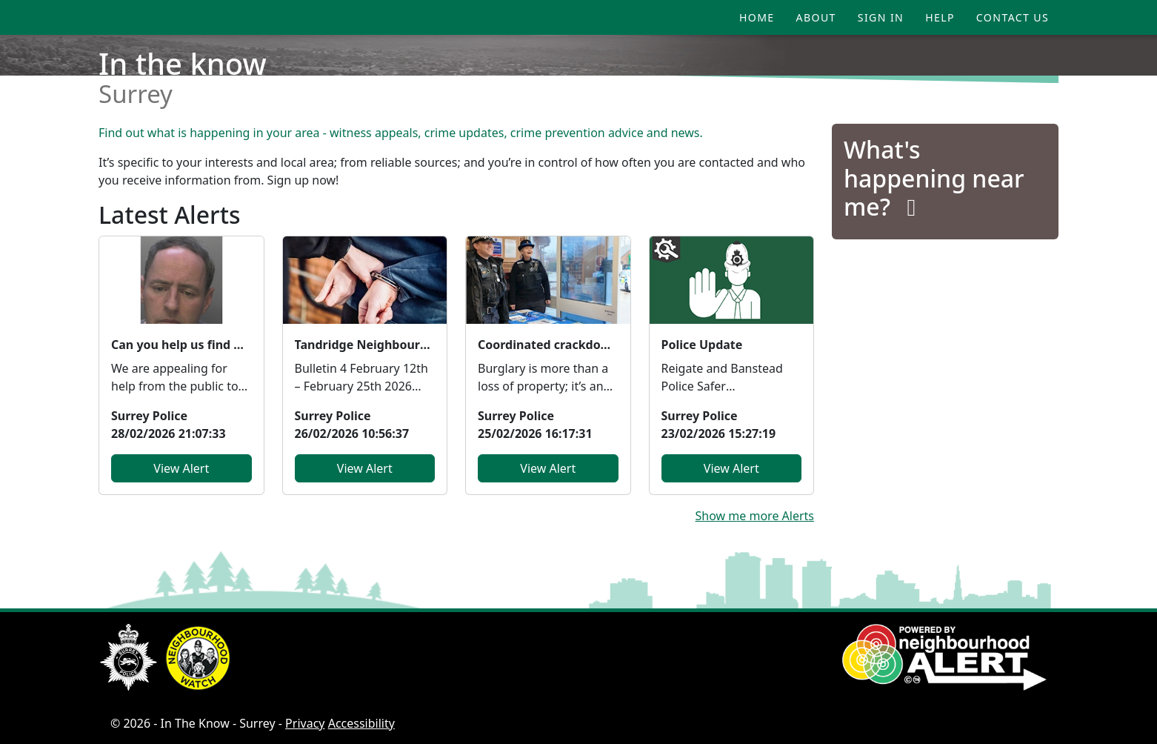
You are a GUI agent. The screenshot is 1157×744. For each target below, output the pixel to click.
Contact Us (1012, 17)
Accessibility (361, 723)
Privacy (304, 723)
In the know (183, 63)
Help (940, 17)
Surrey (136, 93)
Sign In (881, 17)
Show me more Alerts (755, 516)
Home (757, 17)
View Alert (181, 468)
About (816, 17)
